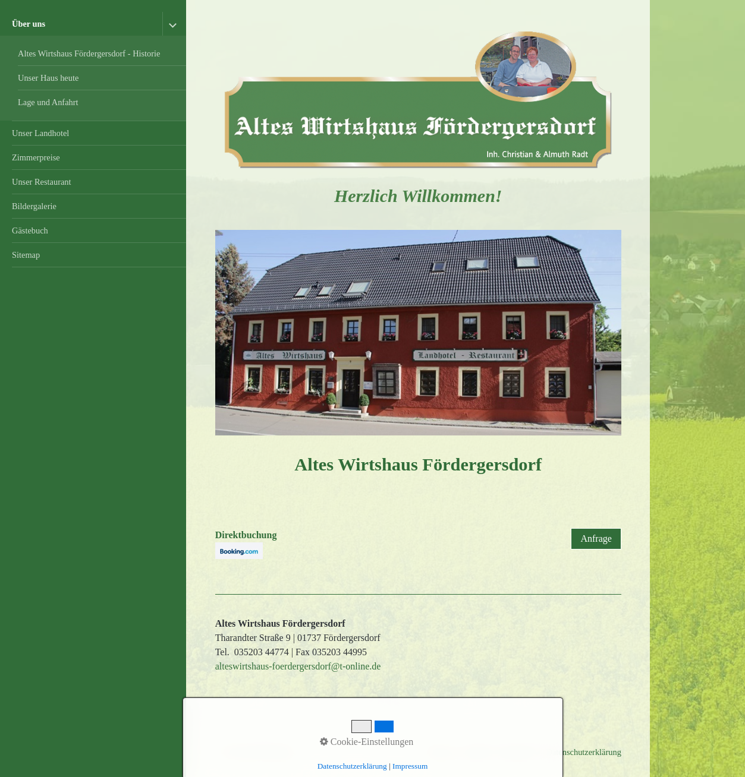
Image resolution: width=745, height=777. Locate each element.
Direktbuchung (246, 535)
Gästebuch (30, 230)
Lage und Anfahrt (48, 102)
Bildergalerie (34, 206)
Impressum (519, 752)
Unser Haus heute (48, 78)
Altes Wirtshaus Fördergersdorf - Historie (89, 53)
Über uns (28, 24)
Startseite (441, 752)
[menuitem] (93, 66)
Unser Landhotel (40, 133)
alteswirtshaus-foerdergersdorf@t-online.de (298, 666)
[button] (596, 538)
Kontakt (478, 752)
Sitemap (26, 255)
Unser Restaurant (41, 182)
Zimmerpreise (36, 157)
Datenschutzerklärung (583, 752)
